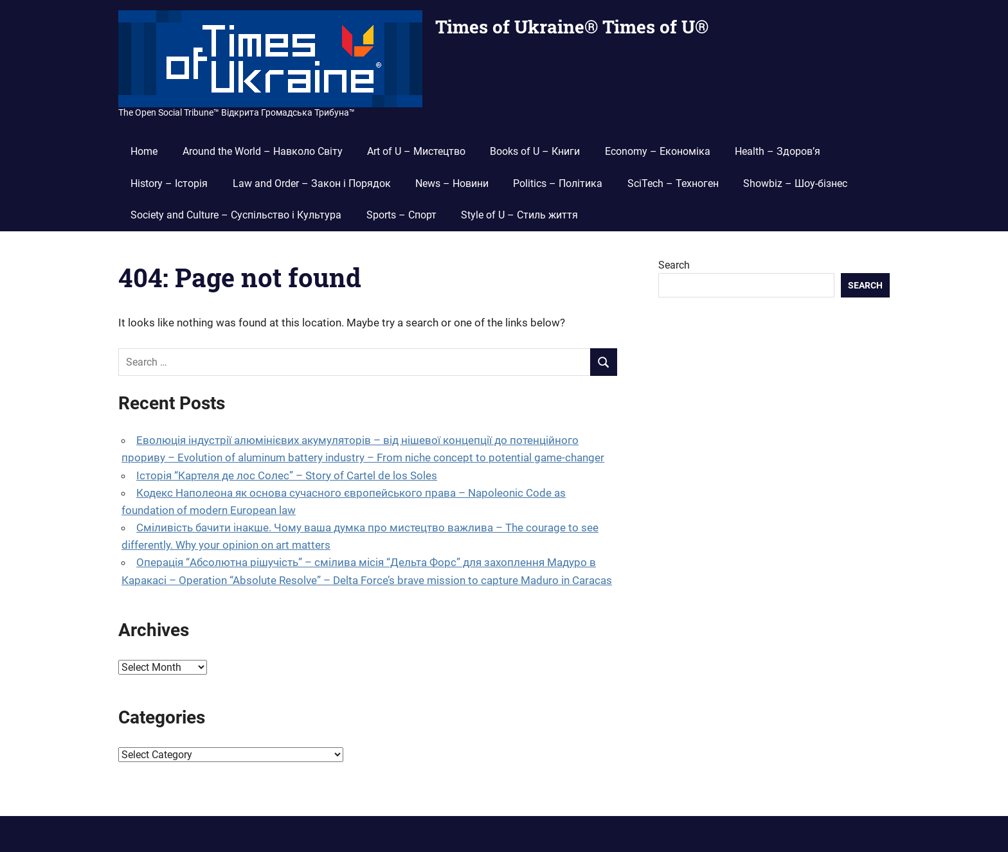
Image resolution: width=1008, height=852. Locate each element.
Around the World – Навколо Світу (263, 151)
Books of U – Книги (535, 151)
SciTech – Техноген (673, 183)
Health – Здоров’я (777, 151)
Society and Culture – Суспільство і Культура (235, 215)
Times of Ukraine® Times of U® (571, 27)
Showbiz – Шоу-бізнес (795, 183)
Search (674, 265)
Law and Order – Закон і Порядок (312, 183)
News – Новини (452, 183)
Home (144, 151)
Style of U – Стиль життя (519, 215)
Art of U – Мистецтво (416, 151)
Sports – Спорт (401, 215)
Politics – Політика (557, 183)
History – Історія (169, 183)
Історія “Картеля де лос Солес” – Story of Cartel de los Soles (286, 475)
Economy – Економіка (657, 151)
